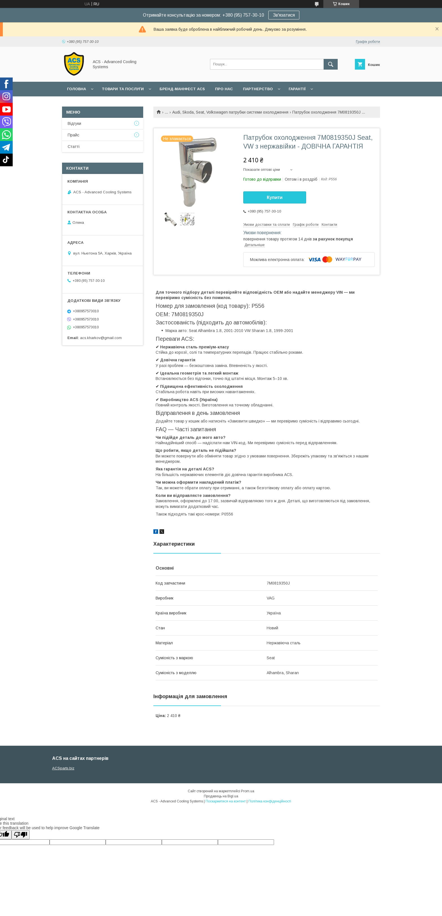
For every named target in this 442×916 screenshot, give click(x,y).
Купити (275, 197)
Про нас (224, 89)
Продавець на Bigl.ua (221, 796)
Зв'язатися (284, 15)
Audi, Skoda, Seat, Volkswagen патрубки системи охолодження (230, 112)
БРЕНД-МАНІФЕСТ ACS (182, 89)
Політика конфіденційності (269, 801)
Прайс (73, 135)
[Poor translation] (21, 834)
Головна (76, 89)
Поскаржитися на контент (225, 801)
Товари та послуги (123, 89)
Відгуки (74, 123)
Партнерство (258, 89)
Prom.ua (247, 791)
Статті (73, 146)
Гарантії (297, 89)
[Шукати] (331, 64)
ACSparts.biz (63, 768)
